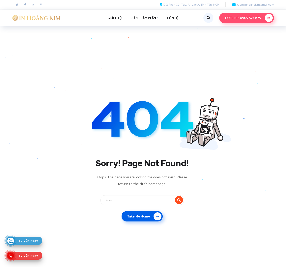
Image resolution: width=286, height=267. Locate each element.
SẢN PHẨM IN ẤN (143, 18)
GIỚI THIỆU (115, 18)
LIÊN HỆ (173, 18)
